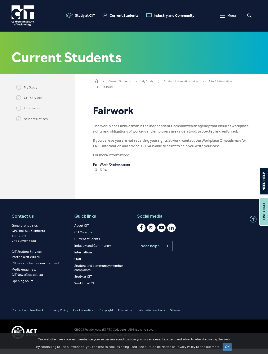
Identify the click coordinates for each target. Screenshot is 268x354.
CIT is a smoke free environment (35, 269)
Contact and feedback (28, 316)
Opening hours (23, 286)
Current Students (121, 15)
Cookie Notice (160, 347)
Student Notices (34, 118)
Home (101, 81)
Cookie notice (83, 316)
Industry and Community (170, 15)
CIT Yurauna (83, 238)
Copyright (105, 316)
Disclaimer (126, 316)
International (83, 258)
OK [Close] (227, 347)
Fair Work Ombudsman (116, 169)
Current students (87, 244)
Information (31, 108)
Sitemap (176, 316)
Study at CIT (80, 15)
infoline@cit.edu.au (26, 262)
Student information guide (186, 81)
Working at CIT (85, 289)
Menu (228, 15)
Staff (77, 264)
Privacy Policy (185, 347)
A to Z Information (225, 81)
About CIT (81, 231)
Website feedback (152, 316)
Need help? (154, 251)
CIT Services (32, 97)
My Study (29, 87)
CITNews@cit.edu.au (27, 280)
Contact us (23, 221)
